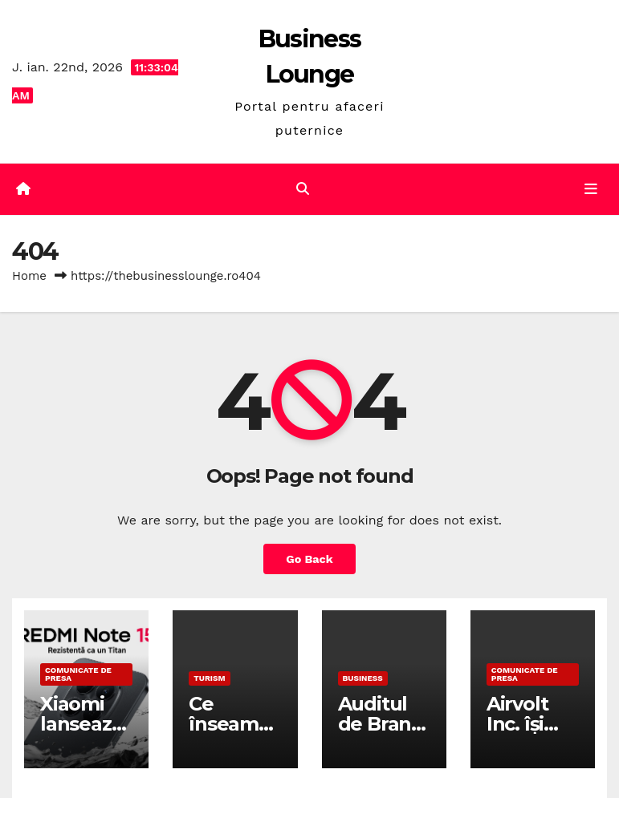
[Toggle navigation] (591, 189)
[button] (302, 188)
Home (29, 276)
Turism (209, 678)
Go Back (309, 559)
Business (363, 678)
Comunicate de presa (78, 674)
